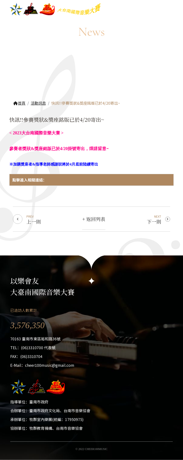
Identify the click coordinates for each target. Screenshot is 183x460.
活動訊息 (38, 103)
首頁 (19, 103)
